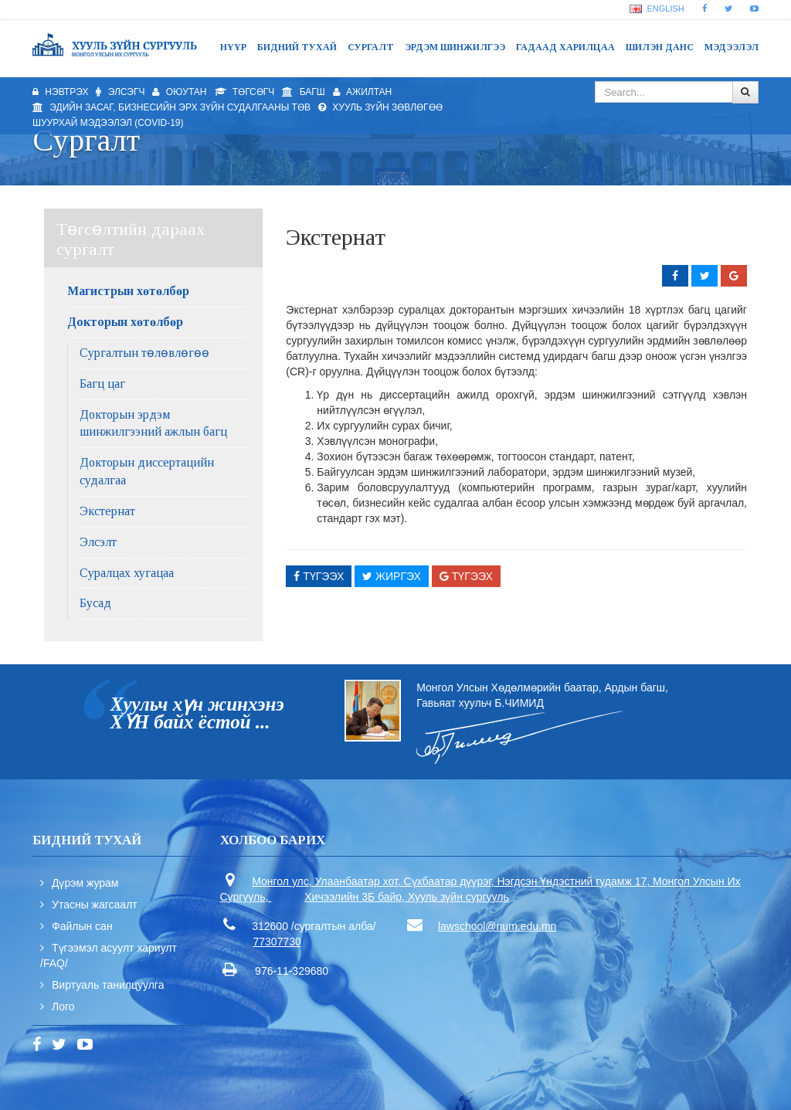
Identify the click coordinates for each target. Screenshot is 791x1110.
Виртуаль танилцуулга (108, 985)
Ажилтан (362, 92)
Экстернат (107, 511)
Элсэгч (120, 92)
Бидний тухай (297, 47)
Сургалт (371, 47)
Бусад (95, 602)
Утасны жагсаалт (94, 904)
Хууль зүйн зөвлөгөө (380, 107)
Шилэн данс (660, 47)
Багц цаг (102, 383)
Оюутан (179, 92)
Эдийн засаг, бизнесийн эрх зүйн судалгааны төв (171, 107)
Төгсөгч (245, 92)
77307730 (277, 941)
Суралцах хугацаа (127, 572)
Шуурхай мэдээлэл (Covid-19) (108, 122)
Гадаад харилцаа (565, 47)
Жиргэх (391, 576)
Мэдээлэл (731, 47)
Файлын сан (82, 926)
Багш (303, 92)
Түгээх (319, 576)
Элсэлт (98, 541)
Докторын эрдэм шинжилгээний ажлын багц (153, 423)
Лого (63, 1006)
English (657, 8)
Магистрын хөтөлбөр (128, 290)
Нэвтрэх (60, 92)
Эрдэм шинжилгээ (455, 47)
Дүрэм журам (85, 883)
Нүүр (233, 47)
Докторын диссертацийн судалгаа (147, 471)
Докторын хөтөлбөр (125, 321)
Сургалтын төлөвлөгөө (144, 352)
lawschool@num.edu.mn (497, 926)
